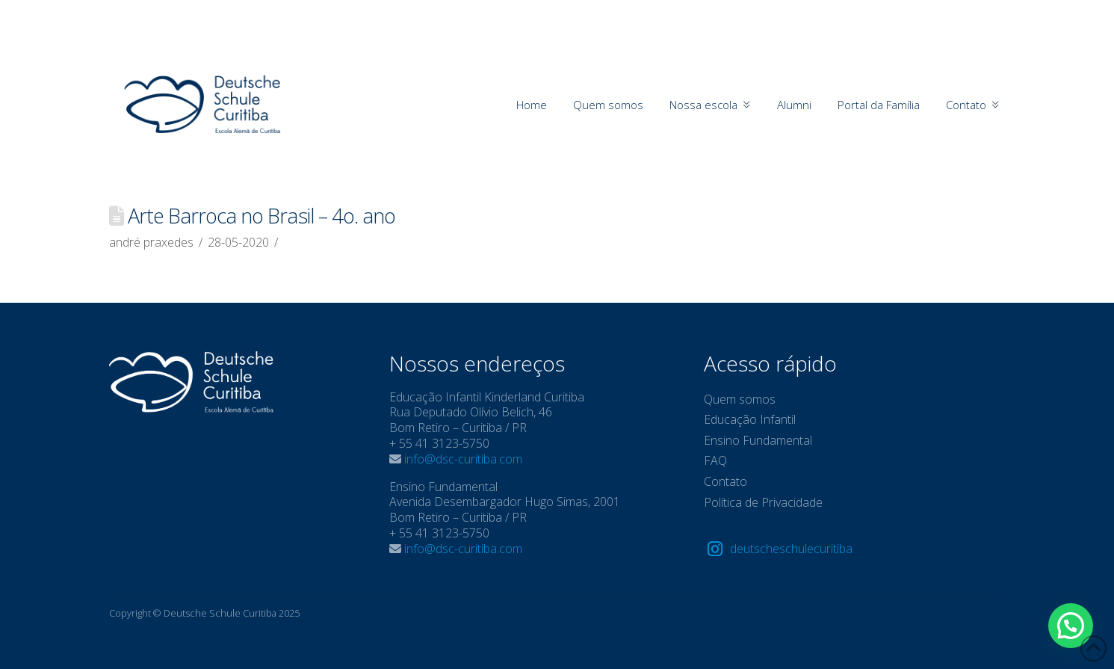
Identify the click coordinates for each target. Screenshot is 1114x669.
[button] (1070, 625)
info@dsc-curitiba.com (463, 459)
